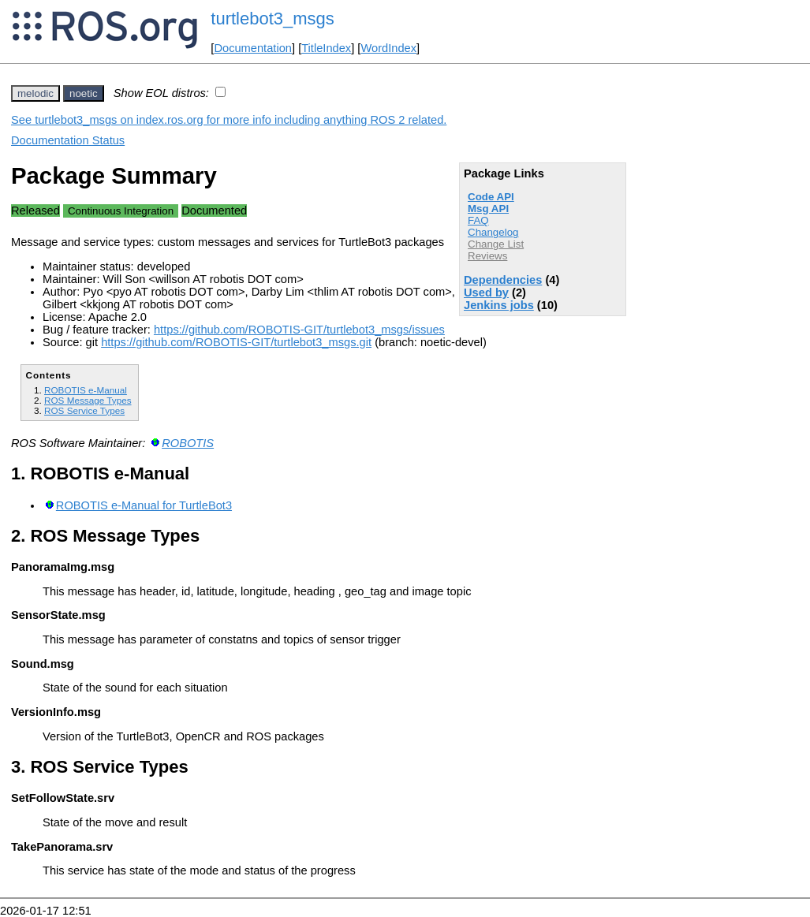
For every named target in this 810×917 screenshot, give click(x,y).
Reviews (487, 256)
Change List (496, 244)
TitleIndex (326, 48)
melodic (35, 93)
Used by (486, 292)
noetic (83, 93)
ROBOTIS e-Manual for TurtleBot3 (144, 505)
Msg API (488, 208)
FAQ (478, 220)
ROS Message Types (88, 400)
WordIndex (388, 48)
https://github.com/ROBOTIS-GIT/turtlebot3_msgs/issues (299, 329)
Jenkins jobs (499, 305)
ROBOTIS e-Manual (85, 390)
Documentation (253, 48)
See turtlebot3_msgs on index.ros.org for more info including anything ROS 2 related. (228, 120)
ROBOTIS (188, 443)
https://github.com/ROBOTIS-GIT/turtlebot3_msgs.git (236, 342)
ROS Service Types (84, 410)
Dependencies (503, 280)
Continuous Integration (121, 211)
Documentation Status (68, 140)
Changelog (493, 232)
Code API (491, 197)
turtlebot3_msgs (272, 18)
